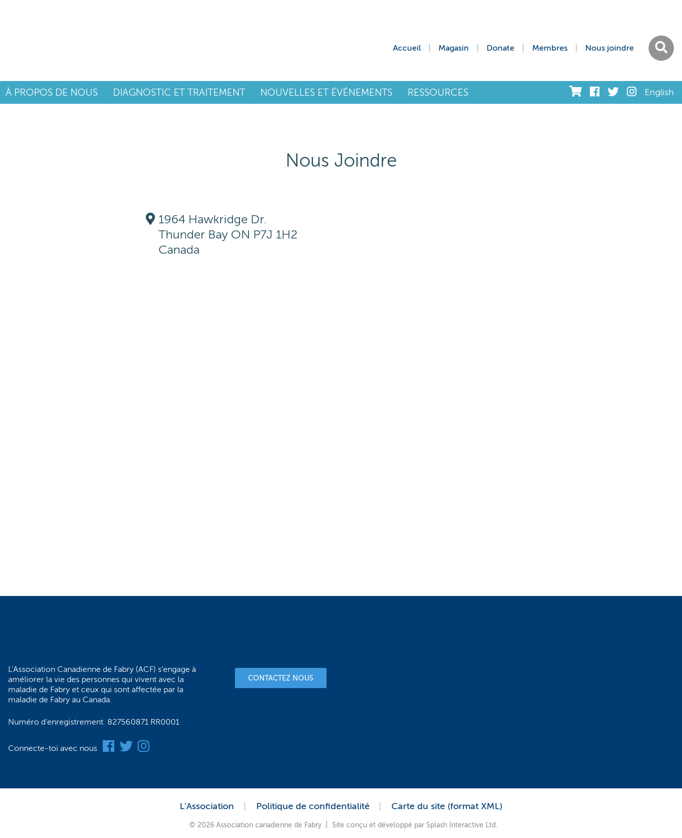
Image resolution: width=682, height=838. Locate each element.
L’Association (207, 806)
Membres (550, 48)
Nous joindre (609, 48)
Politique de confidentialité (313, 806)
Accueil (407, 48)
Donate (500, 48)
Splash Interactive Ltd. (462, 825)
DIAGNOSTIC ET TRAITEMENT (179, 92)
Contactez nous (280, 678)
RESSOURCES (438, 92)
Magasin (453, 48)
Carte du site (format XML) (446, 806)
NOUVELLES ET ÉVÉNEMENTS (326, 92)
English (659, 92)
